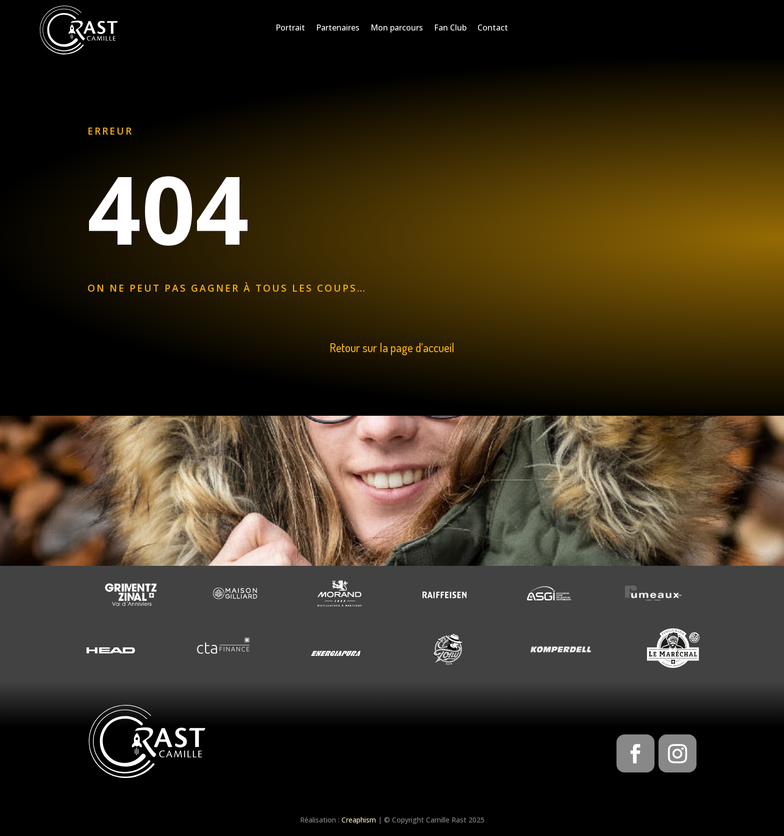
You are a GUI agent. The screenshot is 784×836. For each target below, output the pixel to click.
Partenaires (338, 28)
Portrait (290, 28)
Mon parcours (396, 28)
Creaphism (359, 819)
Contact (493, 28)
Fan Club (450, 28)
